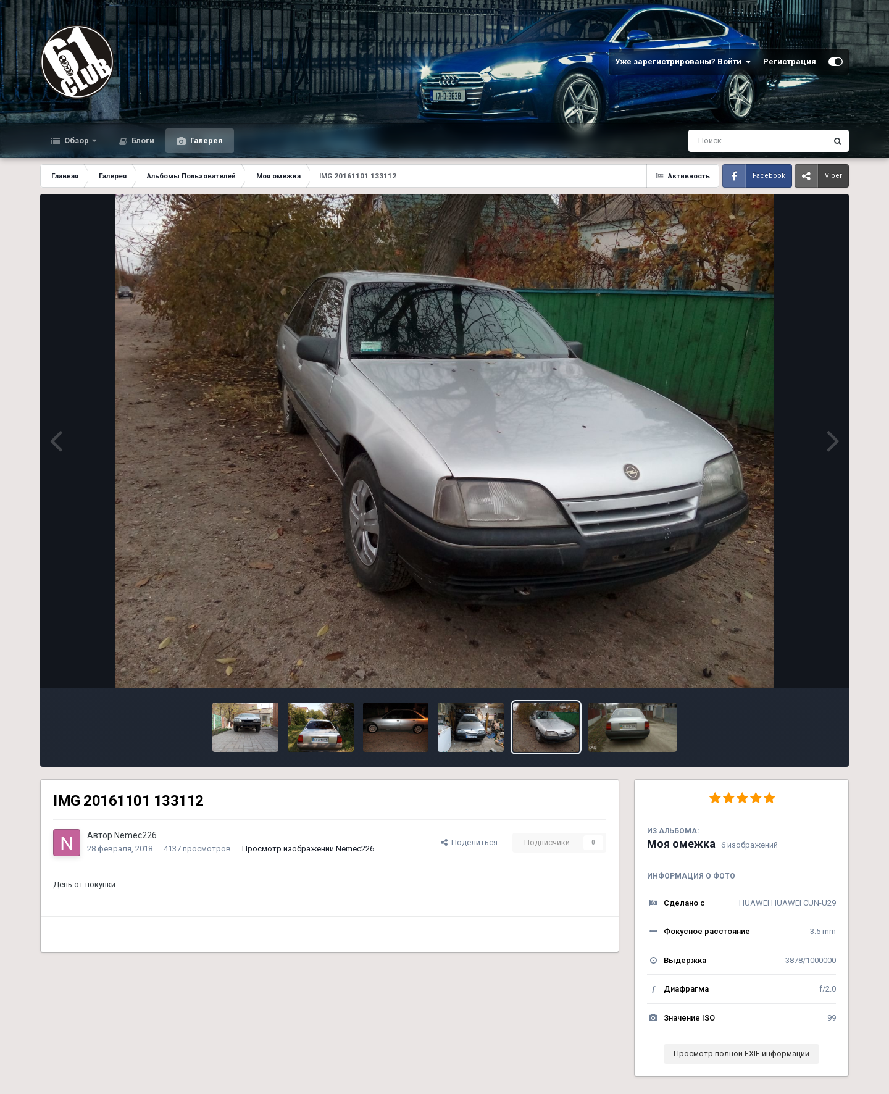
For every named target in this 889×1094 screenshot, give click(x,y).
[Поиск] (734, 141)
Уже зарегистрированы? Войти (683, 62)
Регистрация (789, 61)
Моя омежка (681, 843)
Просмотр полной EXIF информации (741, 1053)
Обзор (76, 140)
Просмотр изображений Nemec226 (308, 848)
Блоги (142, 140)
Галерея (205, 140)
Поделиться (469, 842)
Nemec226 (135, 835)
